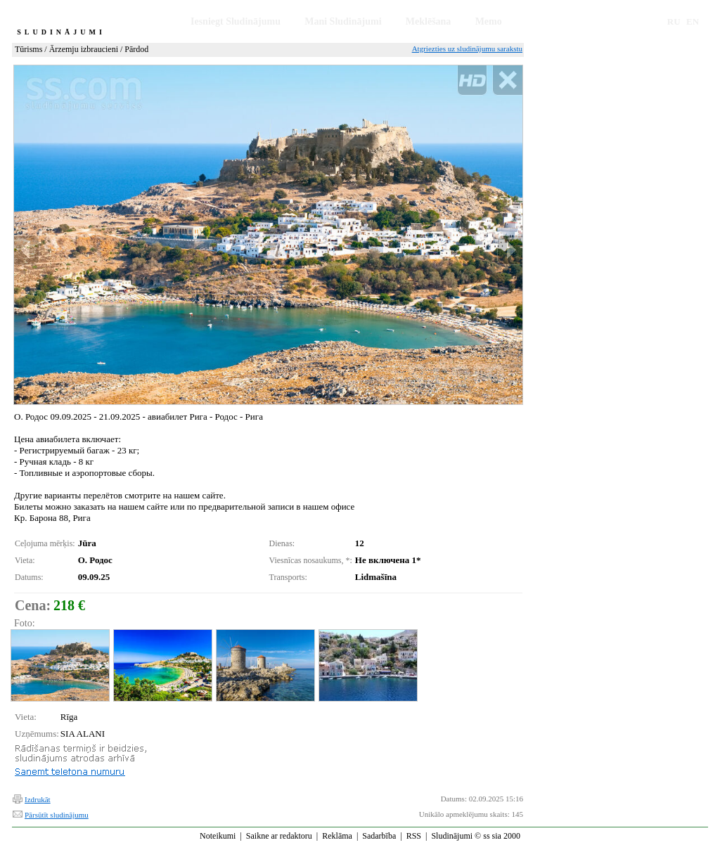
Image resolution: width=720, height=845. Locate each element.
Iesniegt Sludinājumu (236, 21)
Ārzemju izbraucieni (83, 49)
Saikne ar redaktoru (279, 836)
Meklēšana (428, 21)
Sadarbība (379, 836)
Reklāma (337, 836)
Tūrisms (28, 49)
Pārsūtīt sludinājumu (57, 815)
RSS (413, 836)
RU (674, 21)
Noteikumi (218, 836)
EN (692, 21)
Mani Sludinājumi (342, 21)
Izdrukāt (38, 799)
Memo (488, 21)
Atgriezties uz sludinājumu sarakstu (467, 48)
